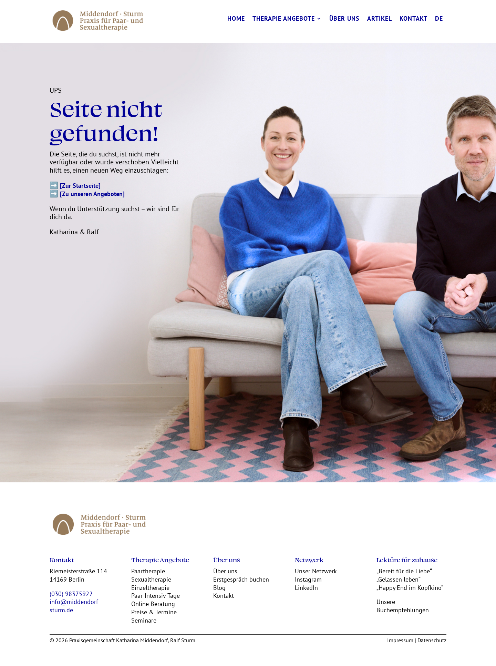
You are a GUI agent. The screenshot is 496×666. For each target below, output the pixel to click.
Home (236, 19)
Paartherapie (148, 571)
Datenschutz (431, 640)
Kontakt (413, 19)
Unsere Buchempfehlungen (402, 606)
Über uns (344, 19)
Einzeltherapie (150, 588)
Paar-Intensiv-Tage (155, 596)
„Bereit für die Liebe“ (404, 571)
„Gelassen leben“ (398, 579)
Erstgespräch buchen (241, 579)
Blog (219, 588)
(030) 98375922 (71, 594)
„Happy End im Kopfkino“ (409, 588)
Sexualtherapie (151, 579)
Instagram (308, 579)
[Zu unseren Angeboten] (92, 194)
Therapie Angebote (283, 19)
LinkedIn (306, 588)
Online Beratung (153, 604)
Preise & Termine (154, 612)
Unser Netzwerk (316, 571)
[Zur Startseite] (80, 185)
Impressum (400, 640)
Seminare (143, 620)
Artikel (379, 19)
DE (439, 19)
